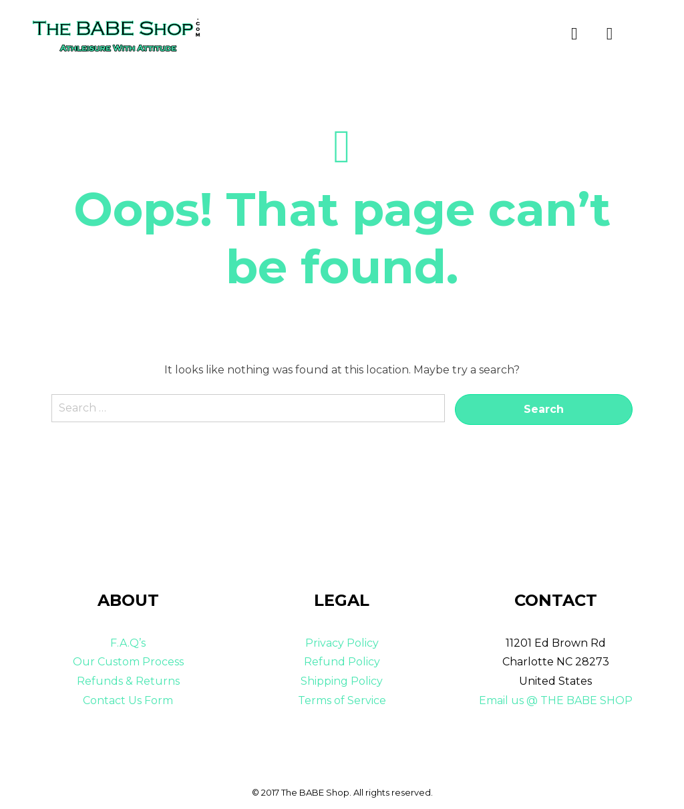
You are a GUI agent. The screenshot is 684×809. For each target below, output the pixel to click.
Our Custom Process (128, 661)
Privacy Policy (342, 643)
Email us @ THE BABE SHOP (556, 700)
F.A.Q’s (128, 643)
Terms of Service (342, 700)
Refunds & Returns (128, 681)
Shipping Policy (342, 681)
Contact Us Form (128, 700)
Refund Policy (342, 661)
